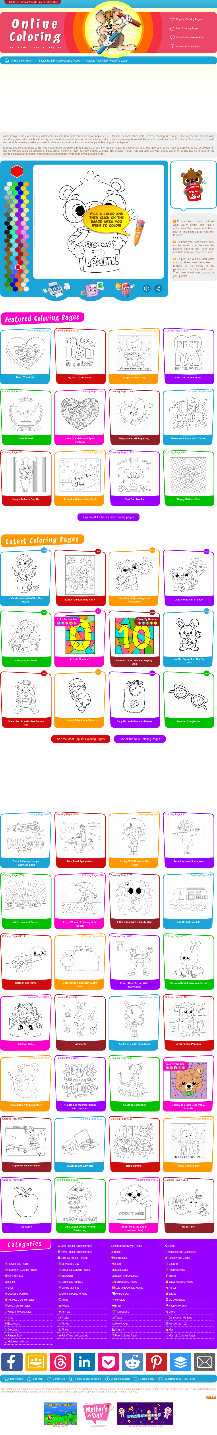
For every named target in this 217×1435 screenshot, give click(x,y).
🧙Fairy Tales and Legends (73, 1335)
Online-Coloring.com (22, 60)
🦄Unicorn (171, 1311)
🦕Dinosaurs (12, 1329)
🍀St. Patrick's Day (68, 1263)
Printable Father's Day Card (80, 499)
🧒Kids (169, 1329)
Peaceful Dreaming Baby (80, 720)
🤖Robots (63, 1305)
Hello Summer (134, 1165)
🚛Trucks (63, 1317)
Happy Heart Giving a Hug (134, 438)
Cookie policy (147, 1378)
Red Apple (26, 1226)
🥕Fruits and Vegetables (18, 1311)
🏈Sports (170, 1275)
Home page (16, 1378)
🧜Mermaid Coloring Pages (180, 1335)
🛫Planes (63, 1323)
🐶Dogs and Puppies (16, 1293)
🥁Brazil (116, 1305)
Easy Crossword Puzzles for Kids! (145, 1426)
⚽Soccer (170, 1245)
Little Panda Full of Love (188, 599)
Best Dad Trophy (134, 499)
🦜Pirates (63, 1329)
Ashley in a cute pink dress (134, 1044)
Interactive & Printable (51, 60)
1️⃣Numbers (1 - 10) (176, 1323)
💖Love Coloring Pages (17, 1305)
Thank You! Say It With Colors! (188, 438)
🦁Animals (64, 1311)
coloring (121, 1389)
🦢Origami (118, 1329)
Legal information (120, 1378)
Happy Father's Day (188, 499)
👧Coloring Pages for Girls (72, 1293)
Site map (38, 1378)
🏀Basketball (65, 1275)
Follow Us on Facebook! (189, 46)
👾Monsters (118, 1299)
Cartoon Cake (26, 1044)
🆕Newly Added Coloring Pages (74, 1251)
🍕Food (116, 1263)
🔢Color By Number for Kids (72, 1257)
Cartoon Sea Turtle (26, 983)
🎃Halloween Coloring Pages (21, 1269)
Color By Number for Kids (190, 37)
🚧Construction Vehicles (178, 1317)
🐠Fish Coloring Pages (124, 1281)
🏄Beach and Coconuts (125, 1275)
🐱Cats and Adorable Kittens (127, 1287)
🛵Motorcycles (120, 1323)
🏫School (10, 1281)
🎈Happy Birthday (175, 1269)
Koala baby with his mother (26, 1105)
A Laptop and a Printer (80, 1165)
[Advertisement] (108, 99)
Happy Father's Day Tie (25, 499)
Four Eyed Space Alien (80, 861)
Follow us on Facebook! (88, 1378)
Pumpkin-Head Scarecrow (189, 861)
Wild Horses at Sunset (26, 922)
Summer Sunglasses (188, 721)
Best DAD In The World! (188, 377)
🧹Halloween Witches (17, 1341)
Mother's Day (98, 1426)
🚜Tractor (117, 1317)
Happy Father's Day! (134, 377)
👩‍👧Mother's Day (120, 1293)
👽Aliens (63, 1299)
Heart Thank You (25, 377)
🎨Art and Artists (14, 1275)
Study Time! (189, 1226)
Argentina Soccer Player (26, 1165)
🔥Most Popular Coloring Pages (74, 1245)
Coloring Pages (71, 60)
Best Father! (26, 438)
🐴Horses (170, 1287)
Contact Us (59, 1378)
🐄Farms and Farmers (70, 1281)
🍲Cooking (171, 1263)
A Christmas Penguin (188, 1044)
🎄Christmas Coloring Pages (74, 1269)
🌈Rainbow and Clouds (177, 1257)
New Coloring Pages (187, 28)
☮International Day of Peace (126, 1245)
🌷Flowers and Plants (17, 1263)
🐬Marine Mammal (68, 1287)
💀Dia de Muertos (175, 1299)
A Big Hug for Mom (26, 660)
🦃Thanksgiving (120, 1311)
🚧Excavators (12, 1323)
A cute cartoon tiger (134, 1105)
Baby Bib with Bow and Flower (134, 721)
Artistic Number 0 (80, 659)
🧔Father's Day (13, 1335)
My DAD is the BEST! (80, 377)
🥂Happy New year (176, 1305)
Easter (64, 1426)
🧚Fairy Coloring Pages (125, 1335)
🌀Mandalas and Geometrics (180, 1251)
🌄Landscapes (119, 1257)
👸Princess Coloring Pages (19, 1299)
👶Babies (170, 1293)
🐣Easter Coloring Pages (179, 1281)
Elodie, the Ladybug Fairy (80, 599)
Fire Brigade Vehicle (188, 922)
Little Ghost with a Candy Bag (134, 922)
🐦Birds (9, 1287)
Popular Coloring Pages (189, 19)
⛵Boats (115, 1251)
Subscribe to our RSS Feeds (180, 1378)
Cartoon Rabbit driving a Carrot (188, 983)
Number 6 (80, 1044)
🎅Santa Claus (120, 1269)
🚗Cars (9, 1317)
